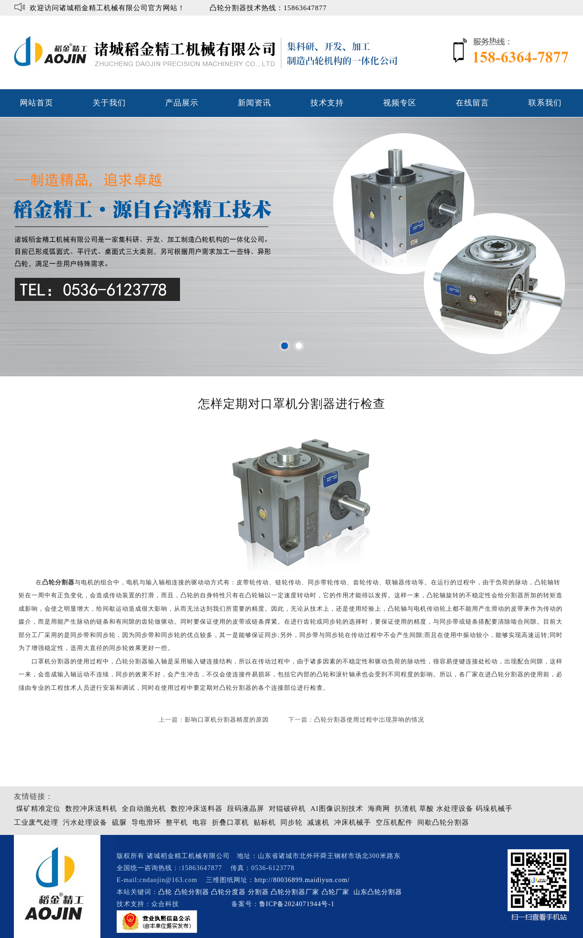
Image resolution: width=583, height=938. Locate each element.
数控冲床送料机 (91, 808)
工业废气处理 (36, 822)
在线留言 (472, 102)
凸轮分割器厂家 (296, 892)
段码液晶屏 (245, 808)
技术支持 (327, 102)
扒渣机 (406, 808)
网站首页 (36, 102)
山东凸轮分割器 (379, 892)
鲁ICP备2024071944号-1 (297, 904)
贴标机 (265, 822)
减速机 (318, 822)
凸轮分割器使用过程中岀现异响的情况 (369, 719)
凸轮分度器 (228, 892)
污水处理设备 (85, 822)
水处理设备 (454, 808)
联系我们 (545, 102)
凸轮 (165, 892)
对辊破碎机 (287, 808)
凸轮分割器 (235, 687)
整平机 (177, 822)
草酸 (426, 808)
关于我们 (109, 102)
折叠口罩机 (230, 822)
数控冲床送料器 (197, 808)
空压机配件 (394, 822)
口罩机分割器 (50, 661)
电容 (199, 822)
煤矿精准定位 (38, 808)
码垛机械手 (494, 808)
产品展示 (181, 102)
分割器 (258, 892)
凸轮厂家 (335, 892)
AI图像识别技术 (336, 808)
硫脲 (119, 822)
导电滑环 (146, 822)
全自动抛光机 (144, 808)
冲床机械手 (352, 822)
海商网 (379, 808)
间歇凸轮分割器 (443, 822)
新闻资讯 (254, 102)
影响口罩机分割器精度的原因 (227, 719)
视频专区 (399, 102)
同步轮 (291, 822)
